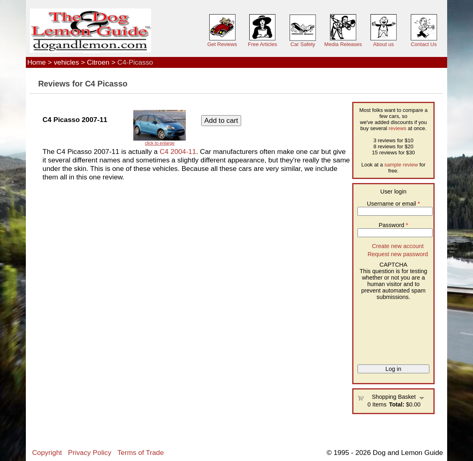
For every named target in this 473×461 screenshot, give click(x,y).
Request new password (398, 254)
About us (383, 44)
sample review (401, 165)
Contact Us (424, 44)
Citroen (98, 62)
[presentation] (390, 329)
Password (393, 225)
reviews (397, 128)
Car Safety (302, 44)
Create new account (398, 246)
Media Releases (343, 44)
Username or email (393, 203)
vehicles (66, 62)
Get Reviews (222, 44)
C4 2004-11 (178, 151)
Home (36, 62)
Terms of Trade (140, 452)
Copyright (47, 452)
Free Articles (262, 44)
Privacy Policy (89, 452)
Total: (396, 404)
